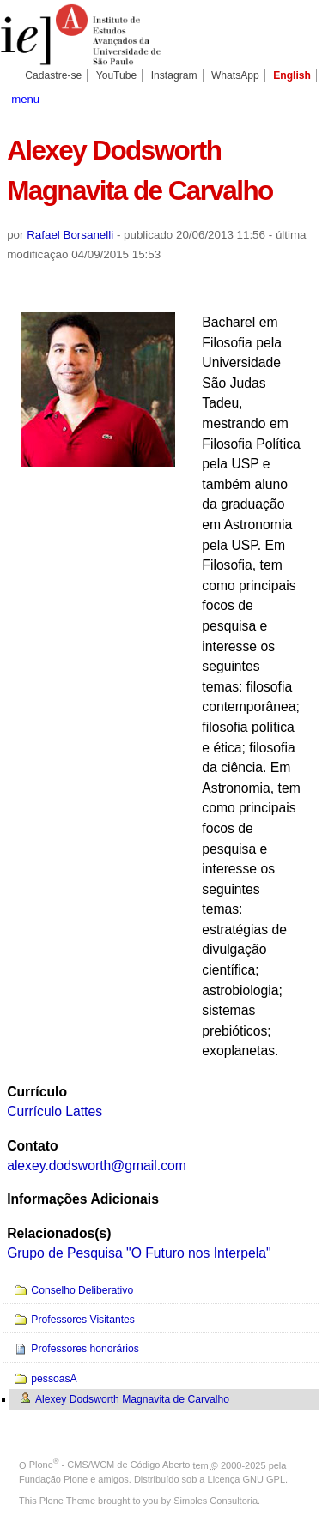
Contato (32, 1145)
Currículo (37, 1091)
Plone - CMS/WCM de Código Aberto (110, 1464)
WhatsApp (235, 75)
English (292, 75)
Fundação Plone (53, 1479)
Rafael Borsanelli (70, 234)
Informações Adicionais (83, 1199)
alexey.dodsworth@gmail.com (96, 1165)
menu (25, 99)
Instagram (174, 75)
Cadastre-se (53, 75)
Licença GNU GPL (246, 1479)
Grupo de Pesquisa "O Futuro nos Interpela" (138, 1253)
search (300, 97)
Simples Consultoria (215, 1500)
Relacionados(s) (59, 1233)
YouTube (116, 75)
